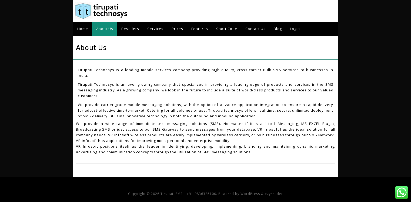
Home (82, 28)
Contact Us (255, 28)
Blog (278, 28)
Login (295, 28)
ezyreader (274, 193)
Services (155, 28)
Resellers (130, 28)
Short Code (226, 28)
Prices (177, 28)
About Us (104, 28)
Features (199, 28)
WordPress (250, 193)
